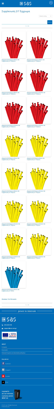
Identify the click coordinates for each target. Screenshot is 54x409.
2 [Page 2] (26, 26)
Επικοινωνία (5, 350)
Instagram (8, 370)
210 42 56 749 (8, 325)
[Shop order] (45, 16)
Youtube (7, 376)
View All (50, 22)
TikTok (6, 382)
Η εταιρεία (4, 347)
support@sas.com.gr (10, 328)
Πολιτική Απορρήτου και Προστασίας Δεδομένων (13, 353)
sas (8, 406)
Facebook (8, 363)
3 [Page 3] (27, 26)
